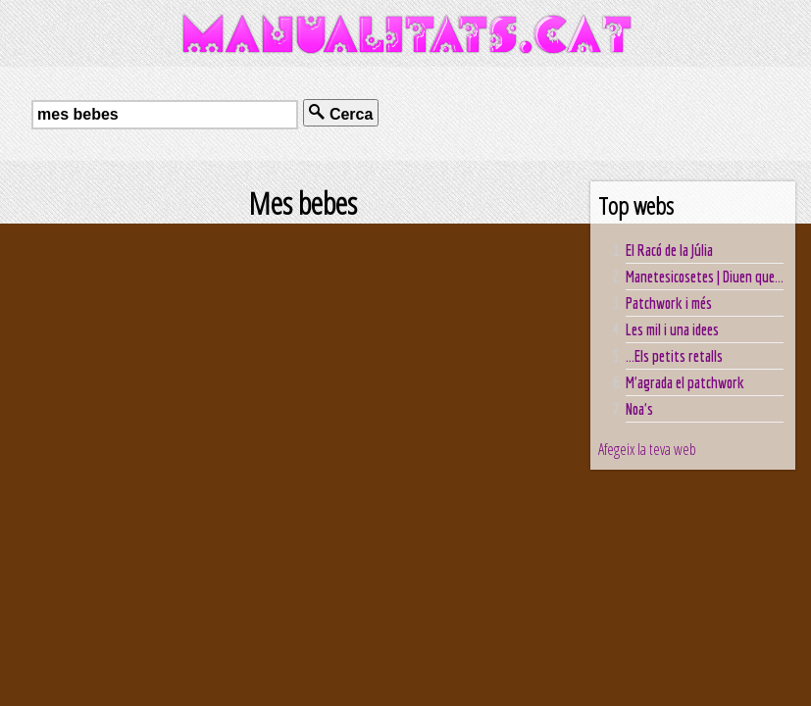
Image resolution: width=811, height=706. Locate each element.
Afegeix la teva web (647, 449)
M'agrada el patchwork (685, 382)
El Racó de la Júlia (669, 250)
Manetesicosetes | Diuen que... (705, 276)
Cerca (341, 113)
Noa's (639, 409)
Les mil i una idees (672, 329)
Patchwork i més (669, 303)
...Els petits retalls (674, 356)
